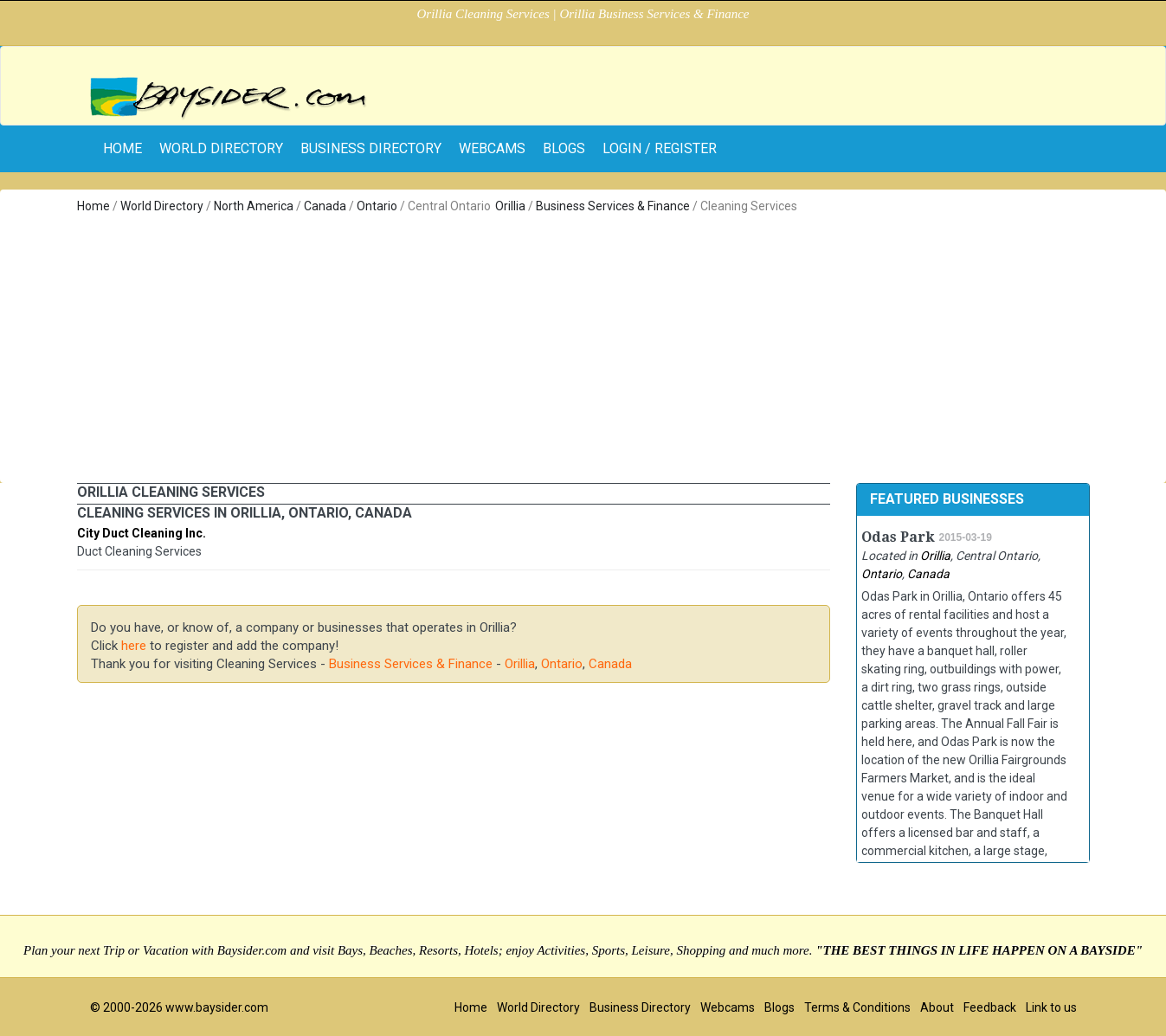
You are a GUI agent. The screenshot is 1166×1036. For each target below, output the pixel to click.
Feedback (989, 1007)
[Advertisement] (583, 345)
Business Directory (370, 148)
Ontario (377, 206)
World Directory (221, 148)
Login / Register (659, 148)
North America (253, 206)
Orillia (510, 206)
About (937, 1007)
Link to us (1051, 1007)
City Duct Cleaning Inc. (141, 533)
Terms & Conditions (857, 1007)
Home (93, 206)
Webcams (492, 148)
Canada (325, 206)
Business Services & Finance (613, 206)
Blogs (564, 148)
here (133, 645)
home (122, 148)
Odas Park (898, 537)
